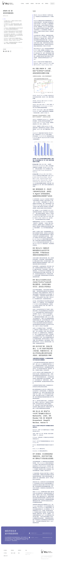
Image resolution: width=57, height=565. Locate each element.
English (52, 3)
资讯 (42, 3)
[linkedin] (8, 51)
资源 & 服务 (38, 3)
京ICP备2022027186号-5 (45, 558)
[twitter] (6, 51)
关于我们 (22, 3)
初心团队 (27, 3)
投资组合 (32, 3)
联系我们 (46, 3)
